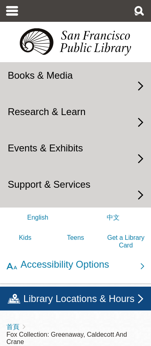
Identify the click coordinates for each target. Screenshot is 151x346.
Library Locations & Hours (78, 298)
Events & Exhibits (45, 148)
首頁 (12, 326)
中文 (113, 217)
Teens (75, 237)
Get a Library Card (125, 241)
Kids (25, 237)
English (37, 217)
